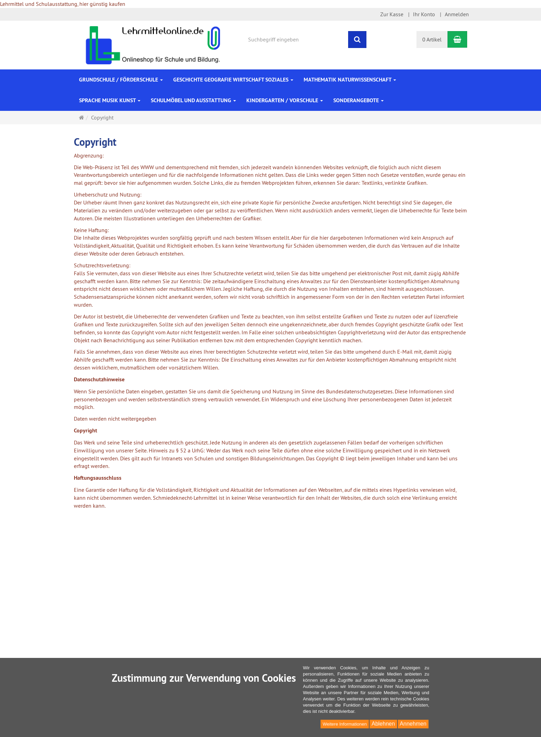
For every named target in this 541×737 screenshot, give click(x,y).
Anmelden (457, 14)
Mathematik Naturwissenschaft (350, 79)
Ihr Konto (424, 14)
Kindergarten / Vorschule (284, 100)
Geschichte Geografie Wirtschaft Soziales (233, 79)
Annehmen (413, 724)
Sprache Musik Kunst (109, 100)
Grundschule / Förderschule (121, 79)
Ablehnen (383, 724)
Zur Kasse (391, 14)
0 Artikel (432, 39)
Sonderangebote (358, 100)
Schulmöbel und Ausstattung (193, 100)
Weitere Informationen (345, 724)
